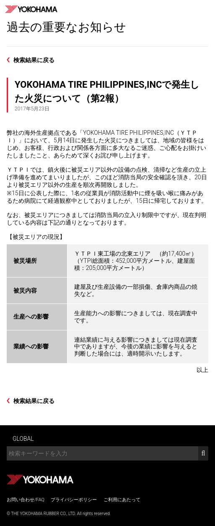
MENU (206, 9)
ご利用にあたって (122, 499)
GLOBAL (23, 438)
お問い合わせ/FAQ (25, 499)
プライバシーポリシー (74, 499)
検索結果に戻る (33, 60)
